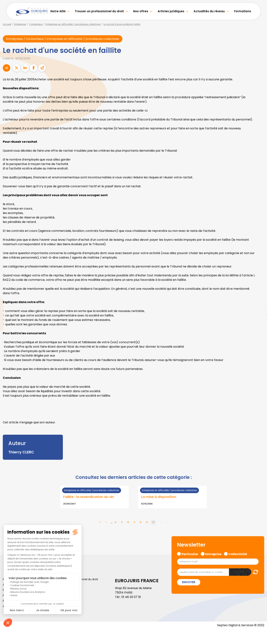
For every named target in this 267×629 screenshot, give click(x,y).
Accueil (7, 24)
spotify (260, 329)
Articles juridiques (171, 11)
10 (128, 522)
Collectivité (237, 553)
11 (134, 522)
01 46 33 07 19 (131, 597)
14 (153, 522)
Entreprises (20, 24)
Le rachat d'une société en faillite (121, 24)
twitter (260, 300)
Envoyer (188, 582)
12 (141, 522)
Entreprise (213, 553)
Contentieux (36, 24)
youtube (260, 315)
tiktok (260, 337)
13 (147, 522)
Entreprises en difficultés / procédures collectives (73, 24)
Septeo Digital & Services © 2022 (240, 625)
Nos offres (140, 11)
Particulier (190, 553)
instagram (260, 322)
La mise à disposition (158, 496)
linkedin (260, 307)
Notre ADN (57, 11)
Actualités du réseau (209, 11)
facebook (260, 292)
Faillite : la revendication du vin (88, 496)
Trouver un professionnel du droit (99, 11)
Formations (242, 11)
